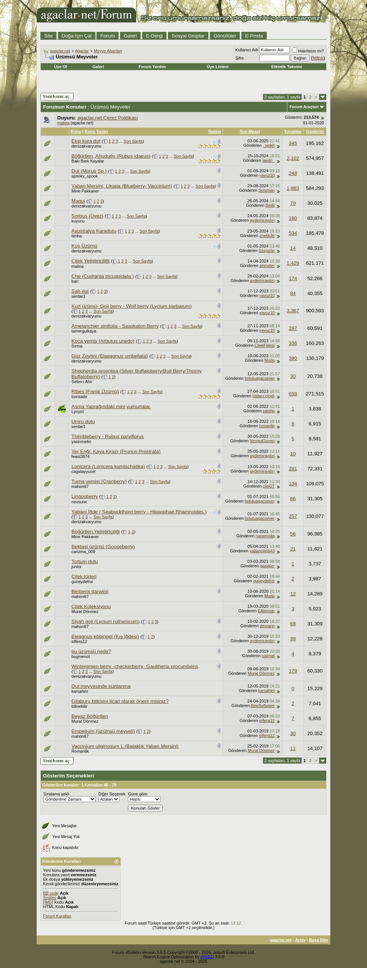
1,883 (293, 188)
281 (293, 468)
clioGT (269, 486)
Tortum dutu (84, 561)
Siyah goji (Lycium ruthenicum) (105, 621)
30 (293, 376)
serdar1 (78, 296)
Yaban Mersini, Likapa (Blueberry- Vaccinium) (121, 186)
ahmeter (267, 265)
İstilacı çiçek (264, 396)
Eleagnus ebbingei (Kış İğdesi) (105, 636)
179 (293, 671)
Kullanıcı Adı (246, 50)
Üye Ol (60, 66)
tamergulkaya (83, 331)
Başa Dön (318, 940)
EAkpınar (266, 611)
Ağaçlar (82, 51)
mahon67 (80, 486)
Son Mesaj (249, 131)
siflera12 (79, 641)
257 (293, 516)
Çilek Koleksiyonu (91, 606)
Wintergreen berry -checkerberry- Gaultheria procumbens (134, 666)
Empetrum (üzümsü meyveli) (103, 731)
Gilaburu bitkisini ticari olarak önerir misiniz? (119, 701)
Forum (107, 36)
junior (76, 566)
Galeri (130, 36)
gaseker (267, 566)
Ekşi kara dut (85, 141)
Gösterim (315, 131)
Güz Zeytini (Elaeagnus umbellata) (109, 356)
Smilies (49, 897)
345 (293, 143)
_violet (269, 145)
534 (293, 233)
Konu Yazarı (96, 131)
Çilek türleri (84, 576)
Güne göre (137, 794)
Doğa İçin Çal (77, 36)
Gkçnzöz (267, 250)
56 (293, 534)
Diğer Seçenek (111, 794)
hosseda (267, 426)
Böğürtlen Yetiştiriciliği (95, 531)
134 (293, 483)
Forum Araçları (304, 106)
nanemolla (265, 536)
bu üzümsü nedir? (91, 651)
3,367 (293, 310)
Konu (76, 131)
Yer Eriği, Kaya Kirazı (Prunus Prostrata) (115, 451)
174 (293, 278)
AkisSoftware (263, 705)
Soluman (267, 190)
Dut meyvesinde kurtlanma (101, 686)
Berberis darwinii (89, 591)
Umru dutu (83, 421)
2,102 (293, 158)
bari (74, 281)
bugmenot (80, 656)
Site (48, 36)
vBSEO (207, 957)
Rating (214, 131)
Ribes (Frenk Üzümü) (95, 391)
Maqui (78, 201)
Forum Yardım (152, 66)
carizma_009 (83, 551)
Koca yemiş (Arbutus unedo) (102, 341)
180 (293, 218)
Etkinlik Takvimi (286, 66)
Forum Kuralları (57, 916)
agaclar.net (60, 51)
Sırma (76, 346)
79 (293, 203)
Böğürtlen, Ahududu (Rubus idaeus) (110, 156)
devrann (267, 625)
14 (293, 248)
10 (293, 453)
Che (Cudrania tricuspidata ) (102, 276)
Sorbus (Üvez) (87, 216)
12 (293, 594)
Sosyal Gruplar (188, 36)
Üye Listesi (218, 66)
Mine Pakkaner (85, 191)
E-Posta (254, 36)
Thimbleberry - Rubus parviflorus (107, 436)
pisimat (268, 655)
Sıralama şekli (56, 794)
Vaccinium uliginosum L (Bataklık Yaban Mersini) (124, 746)
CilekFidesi (264, 345)
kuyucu (78, 221)
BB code (51, 893)
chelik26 (267, 235)
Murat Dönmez (84, 611)
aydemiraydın (262, 220)
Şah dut (80, 291)
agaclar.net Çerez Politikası (107, 118)
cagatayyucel (83, 471)
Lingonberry (84, 496)
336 (293, 343)
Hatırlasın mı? (308, 51)
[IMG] (48, 902)
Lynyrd (77, 411)
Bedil (270, 205)
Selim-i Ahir (81, 381)
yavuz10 (267, 175)
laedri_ (268, 160)
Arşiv (300, 940)
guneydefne (82, 581)
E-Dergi (154, 36)
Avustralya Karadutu (93, 231)
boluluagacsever (260, 378)
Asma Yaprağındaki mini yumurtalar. (111, 406)
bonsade (79, 396)
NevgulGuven (262, 441)
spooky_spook (84, 176)
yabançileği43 (262, 551)
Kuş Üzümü (84, 246)
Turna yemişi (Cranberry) (99, 481)
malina (63, 123)
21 (293, 549)
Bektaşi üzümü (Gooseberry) (103, 546)
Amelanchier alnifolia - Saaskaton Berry (115, 326)
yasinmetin (81, 441)
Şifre (239, 58)
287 (293, 328)
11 (293, 748)
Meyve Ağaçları (108, 51)
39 (293, 638)
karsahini (79, 691)
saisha (269, 411)
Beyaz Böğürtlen (89, 716)
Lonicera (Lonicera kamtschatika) (108, 466)
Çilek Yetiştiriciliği (90, 261)
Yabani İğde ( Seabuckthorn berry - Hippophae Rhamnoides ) (139, 512)
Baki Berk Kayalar (87, 161)
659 (293, 394)
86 (293, 498)
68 (293, 623)
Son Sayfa (133, 141)
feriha (76, 236)
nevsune (79, 502)
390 (293, 358)
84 (293, 293)
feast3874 (80, 456)
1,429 (293, 263)
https (318, 58)
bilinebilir (79, 706)
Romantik (80, 751)
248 (293, 173)
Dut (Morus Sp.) (89, 171)
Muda (269, 360)
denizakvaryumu (86, 146)
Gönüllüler (225, 36)
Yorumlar (293, 131)
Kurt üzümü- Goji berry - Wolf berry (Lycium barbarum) (131, 306)
